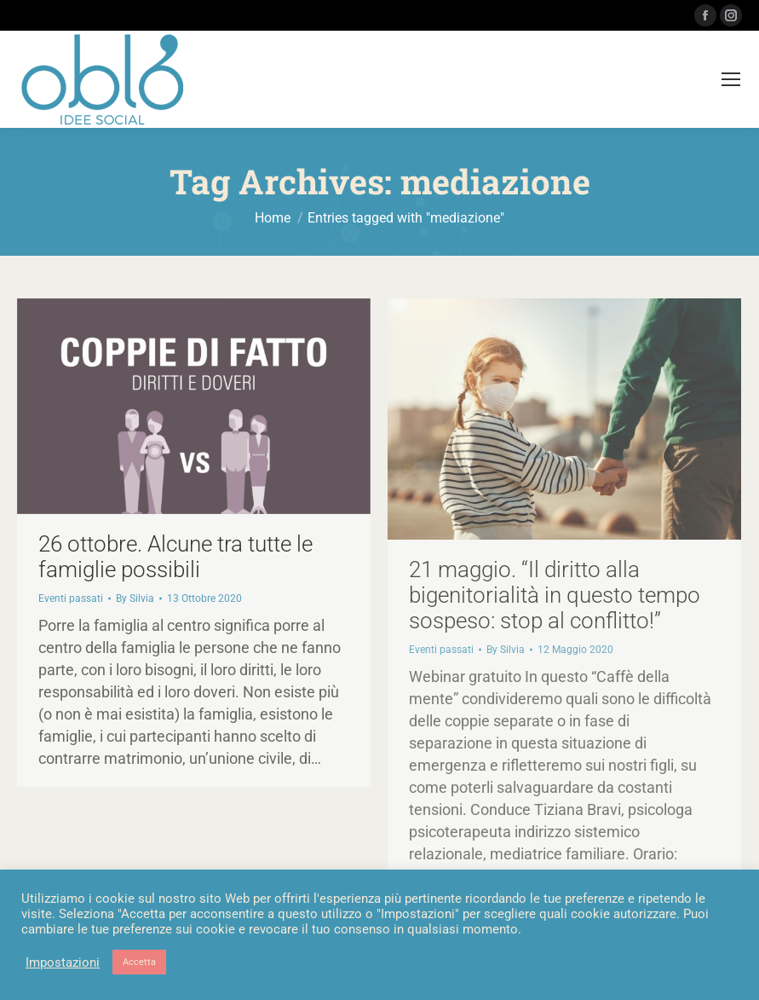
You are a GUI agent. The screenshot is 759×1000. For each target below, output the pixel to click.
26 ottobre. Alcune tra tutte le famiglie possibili (175, 556)
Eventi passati (70, 598)
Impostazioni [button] (63, 962)
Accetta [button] (139, 962)
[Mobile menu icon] (731, 79)
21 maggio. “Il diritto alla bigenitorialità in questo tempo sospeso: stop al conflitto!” (554, 595)
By (135, 598)
